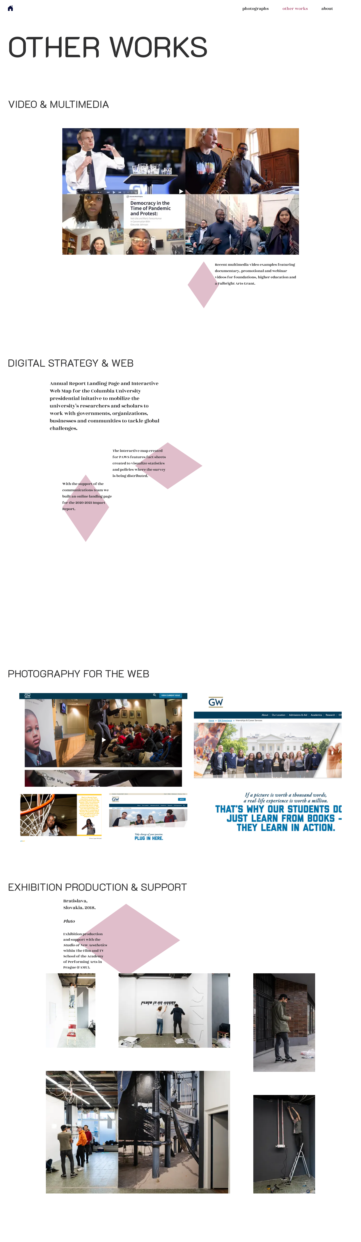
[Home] (10, 8)
